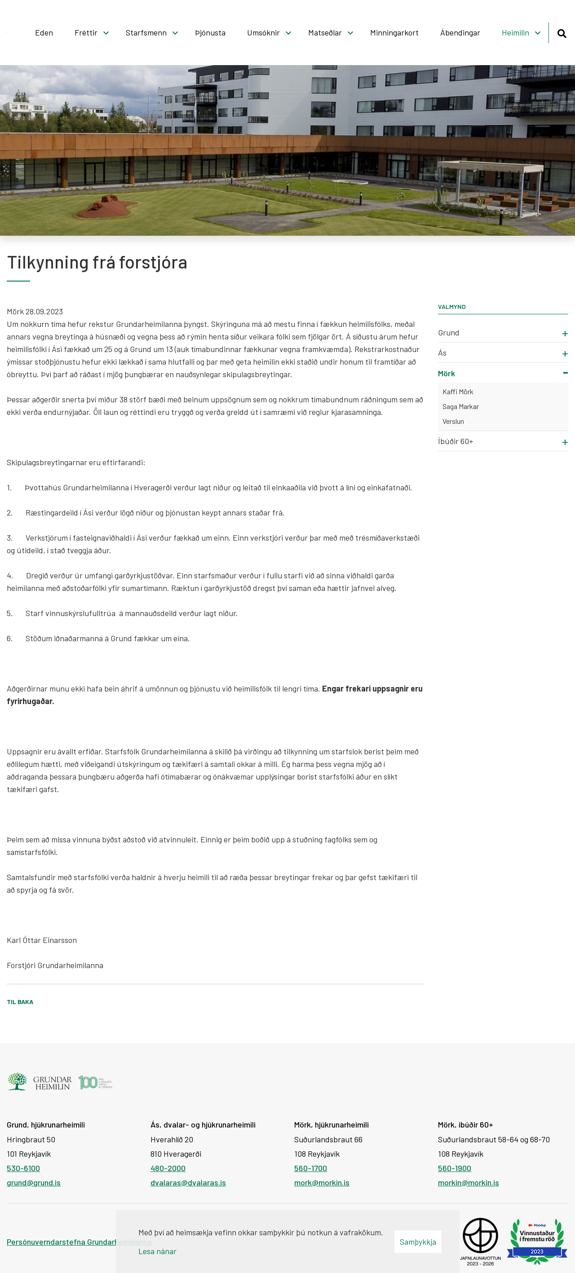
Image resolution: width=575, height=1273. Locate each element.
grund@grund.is (34, 1182)
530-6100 (23, 1168)
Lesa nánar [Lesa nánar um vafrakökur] (157, 1251)
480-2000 (168, 1168)
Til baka (20, 1001)
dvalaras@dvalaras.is (188, 1182)
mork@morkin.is (321, 1182)
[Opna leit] (561, 32)
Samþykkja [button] (418, 1241)
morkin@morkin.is (468, 1182)
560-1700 (310, 1168)
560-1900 (454, 1168)
